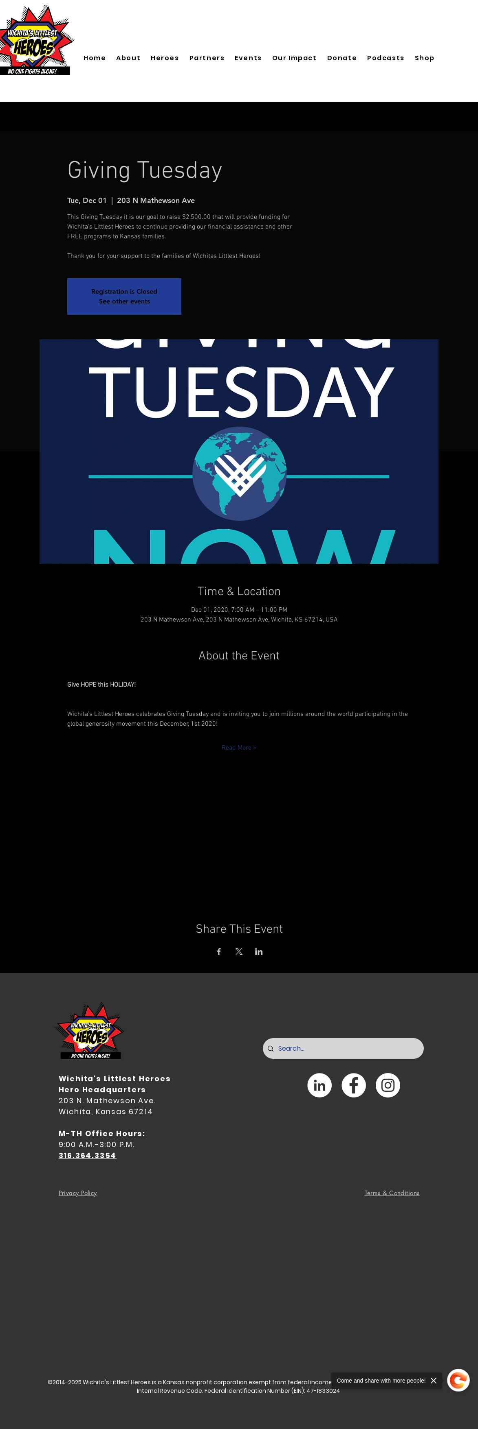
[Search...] (342, 1048)
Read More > (239, 748)
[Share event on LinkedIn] (259, 951)
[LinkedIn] (319, 1085)
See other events (124, 301)
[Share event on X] (239, 951)
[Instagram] (388, 1085)
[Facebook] (353, 1085)
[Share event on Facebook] (219, 951)
